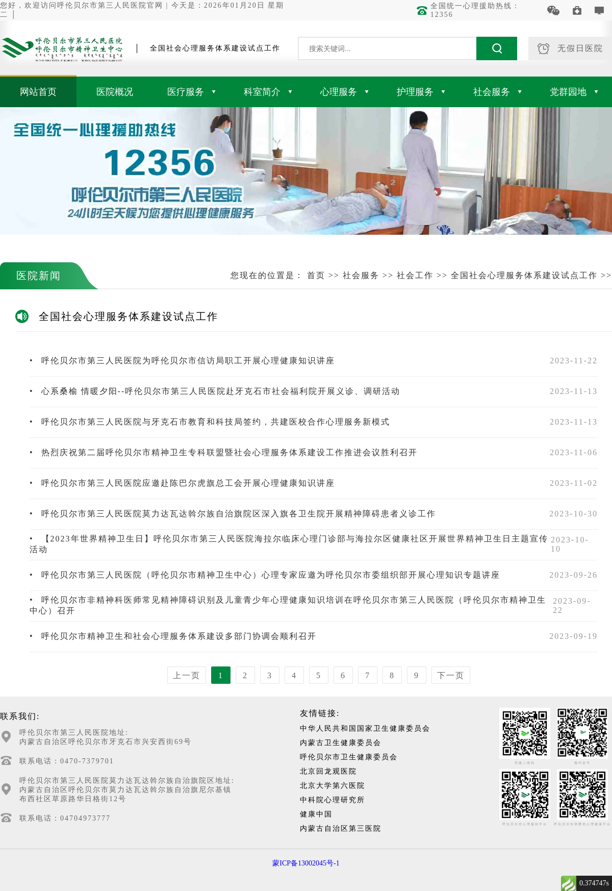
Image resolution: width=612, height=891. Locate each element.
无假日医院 (570, 48)
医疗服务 (191, 92)
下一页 (451, 675)
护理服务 (421, 92)
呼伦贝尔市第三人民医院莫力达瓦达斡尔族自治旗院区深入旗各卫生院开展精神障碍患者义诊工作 (233, 513)
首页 (316, 275)
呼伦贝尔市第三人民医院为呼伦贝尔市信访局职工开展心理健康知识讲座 (182, 360)
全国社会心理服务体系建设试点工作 (524, 275)
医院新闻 (38, 275)
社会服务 (497, 92)
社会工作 (415, 275)
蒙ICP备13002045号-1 (305, 863)
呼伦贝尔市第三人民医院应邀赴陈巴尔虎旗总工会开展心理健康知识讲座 (182, 483)
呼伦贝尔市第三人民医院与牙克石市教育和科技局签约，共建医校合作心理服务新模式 (210, 421)
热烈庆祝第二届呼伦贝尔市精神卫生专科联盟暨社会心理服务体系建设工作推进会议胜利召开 (224, 452)
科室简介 (268, 92)
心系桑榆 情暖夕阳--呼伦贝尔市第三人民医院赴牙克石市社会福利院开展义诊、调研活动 (215, 391)
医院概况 (114, 92)
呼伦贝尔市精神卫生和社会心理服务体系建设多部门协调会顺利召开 (173, 636)
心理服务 (344, 92)
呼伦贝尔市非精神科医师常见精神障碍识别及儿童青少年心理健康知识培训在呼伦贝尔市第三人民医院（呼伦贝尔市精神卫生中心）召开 (288, 605)
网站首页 (38, 92)
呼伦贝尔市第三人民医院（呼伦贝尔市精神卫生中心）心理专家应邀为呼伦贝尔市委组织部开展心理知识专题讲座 (265, 575)
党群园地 (574, 92)
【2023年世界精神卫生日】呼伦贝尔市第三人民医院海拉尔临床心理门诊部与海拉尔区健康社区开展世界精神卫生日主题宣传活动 (289, 544)
